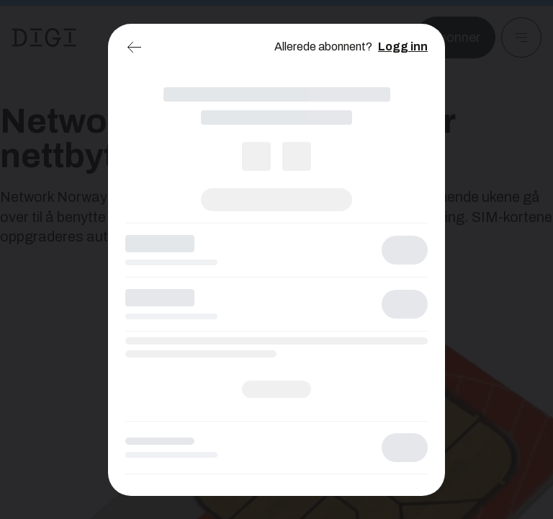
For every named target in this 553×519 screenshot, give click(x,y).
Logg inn (403, 46)
